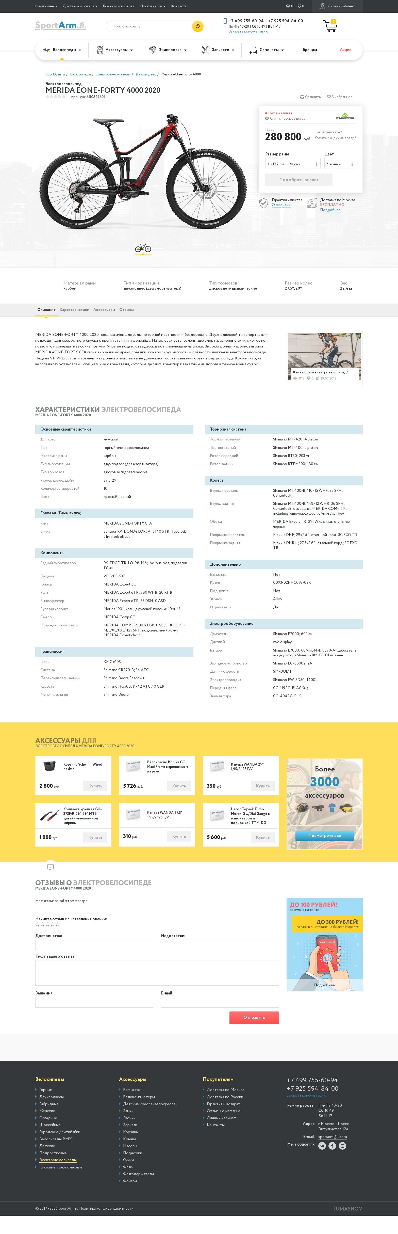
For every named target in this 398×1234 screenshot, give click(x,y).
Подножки (132, 1171)
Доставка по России (225, 1115)
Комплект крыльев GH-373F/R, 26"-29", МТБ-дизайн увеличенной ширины (82, 830)
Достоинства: (48, 950)
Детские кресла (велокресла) (150, 1122)
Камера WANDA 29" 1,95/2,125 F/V (247, 780)
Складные (48, 1136)
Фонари (130, 1199)
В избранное (340, 97)
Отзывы (159, 316)
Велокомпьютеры (139, 1115)
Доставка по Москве (225, 1108)
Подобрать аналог (299, 182)
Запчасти (218, 50)
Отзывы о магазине (223, 1129)
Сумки (128, 1178)
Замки (128, 1129)
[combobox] (293, 164)
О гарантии (281, 207)
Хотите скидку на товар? (335, 138)
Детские (47, 1164)
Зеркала (130, 1143)
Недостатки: (173, 950)
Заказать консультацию (248, 31)
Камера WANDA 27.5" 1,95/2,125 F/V (164, 830)
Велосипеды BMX (55, 1157)
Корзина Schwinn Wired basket (82, 780)
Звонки (129, 1136)
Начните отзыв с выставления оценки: (71, 933)
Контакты (179, 6)
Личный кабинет (337, 6)
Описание (50, 316)
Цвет (329, 154)
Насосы (130, 1164)
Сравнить (309, 97)
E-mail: (167, 1009)
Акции (346, 50)
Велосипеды (62, 50)
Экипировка (168, 50)
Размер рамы (277, 154)
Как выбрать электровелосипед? (313, 381)
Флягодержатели (138, 1192)
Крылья (130, 1157)
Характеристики (89, 316)
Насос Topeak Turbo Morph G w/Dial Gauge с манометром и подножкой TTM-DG (250, 830)
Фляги (128, 1185)
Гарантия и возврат (119, 6)
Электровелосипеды (58, 1178)
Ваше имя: (44, 1009)
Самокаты (267, 49)
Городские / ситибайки (59, 1150)
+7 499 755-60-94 (246, 21)
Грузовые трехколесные (60, 1185)
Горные (45, 1108)
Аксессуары (115, 50)
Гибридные (49, 1122)
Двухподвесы (51, 1115)
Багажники (132, 1108)
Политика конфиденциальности (119, 1226)
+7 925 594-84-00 (285, 21)
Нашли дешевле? (328, 132)
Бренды (310, 50)
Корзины (131, 1150)
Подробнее (330, 212)
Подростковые (53, 1171)
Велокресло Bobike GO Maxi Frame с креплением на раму (167, 780)
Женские (47, 1129)
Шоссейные (50, 1143)
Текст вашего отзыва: (55, 973)
